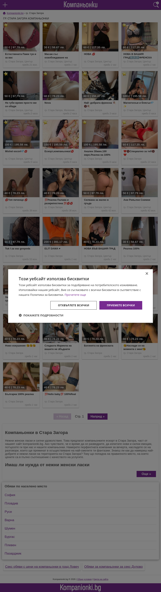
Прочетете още (75, 295)
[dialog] (80, 296)
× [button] (146, 273)
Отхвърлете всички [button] (73, 305)
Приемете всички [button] (121, 305)
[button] (41, 315)
